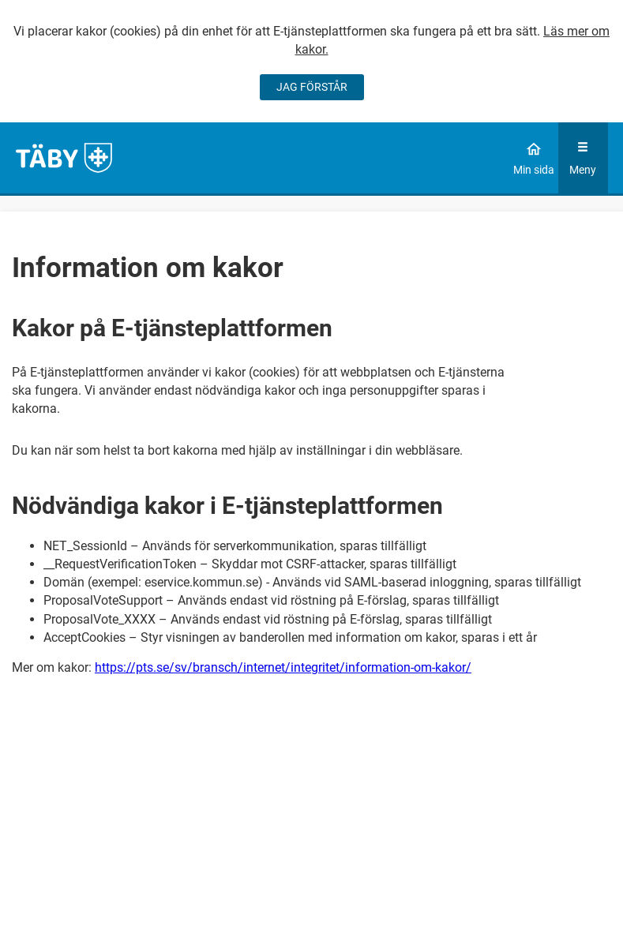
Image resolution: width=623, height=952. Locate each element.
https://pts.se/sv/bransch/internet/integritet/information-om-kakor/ (283, 667)
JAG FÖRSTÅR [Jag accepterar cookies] (311, 87)
